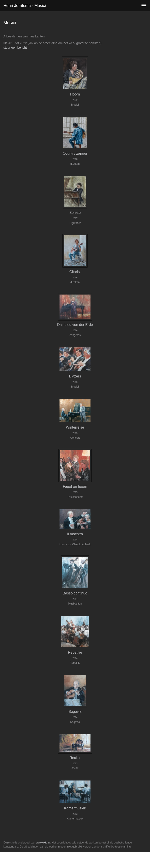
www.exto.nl (43, 842)
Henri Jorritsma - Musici (24, 5)
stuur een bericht (15, 47)
